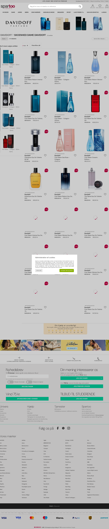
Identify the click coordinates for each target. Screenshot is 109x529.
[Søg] (80, 6)
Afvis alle (38, 270)
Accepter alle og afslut (67, 270)
